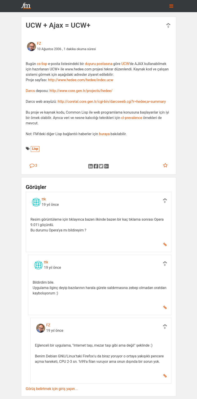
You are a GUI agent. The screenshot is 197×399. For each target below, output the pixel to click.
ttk (44, 199)
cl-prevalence (131, 118)
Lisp (35, 149)
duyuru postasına (99, 64)
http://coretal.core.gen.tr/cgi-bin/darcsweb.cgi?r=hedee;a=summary (112, 101)
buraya (104, 134)
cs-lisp (42, 64)
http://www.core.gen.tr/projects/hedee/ (80, 91)
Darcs (30, 91)
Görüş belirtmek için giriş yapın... (52, 389)
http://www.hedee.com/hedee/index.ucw (80, 80)
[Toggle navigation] (171, 6)
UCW (125, 64)
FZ (39, 43)
